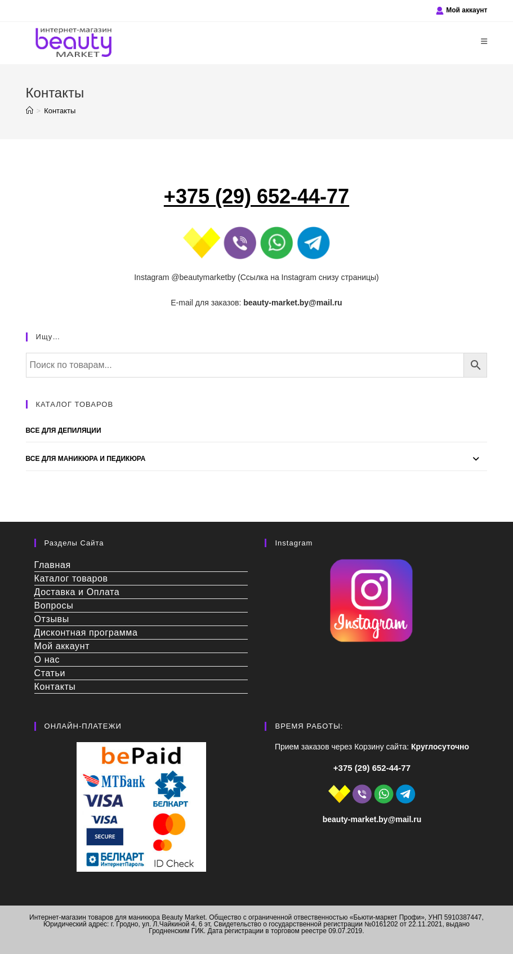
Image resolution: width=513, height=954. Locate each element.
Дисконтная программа (86, 632)
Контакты (59, 111)
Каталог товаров (71, 578)
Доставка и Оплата (77, 592)
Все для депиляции (63, 430)
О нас (47, 659)
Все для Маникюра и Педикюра (86, 459)
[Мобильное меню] (484, 41)
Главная (52, 565)
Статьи (49, 673)
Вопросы (54, 605)
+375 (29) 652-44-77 (372, 768)
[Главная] (29, 111)
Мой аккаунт (466, 10)
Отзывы (51, 619)
